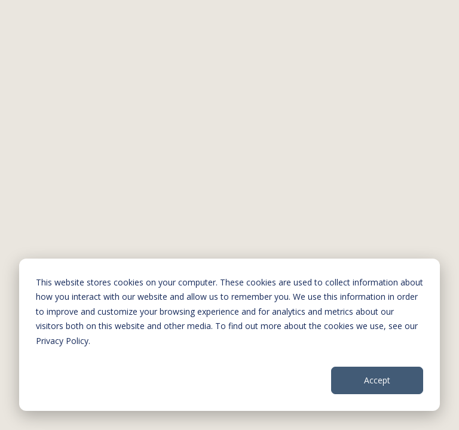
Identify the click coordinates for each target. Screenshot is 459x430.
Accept (377, 380)
